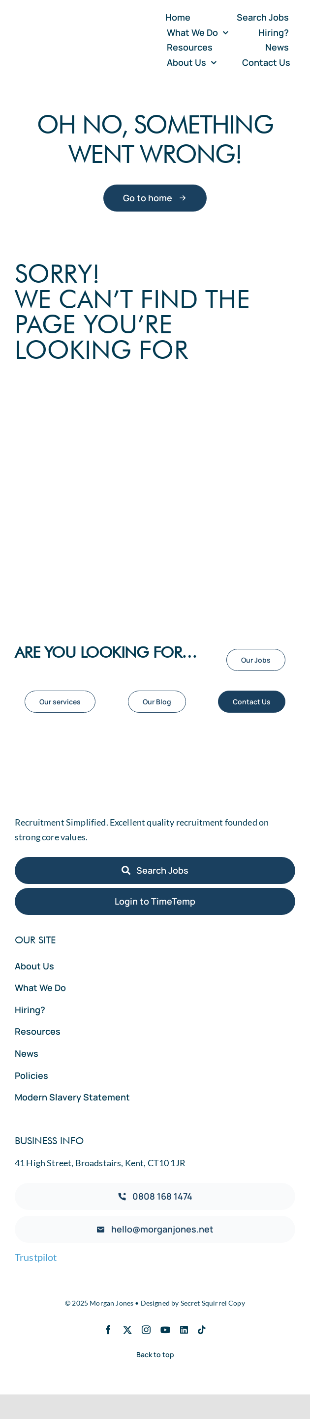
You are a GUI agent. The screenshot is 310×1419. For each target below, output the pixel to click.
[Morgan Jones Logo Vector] (82, 34)
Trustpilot (36, 1257)
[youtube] (165, 1329)
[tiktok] (202, 1329)
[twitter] (127, 1329)
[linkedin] (184, 1329)
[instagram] (146, 1329)
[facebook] (108, 1329)
